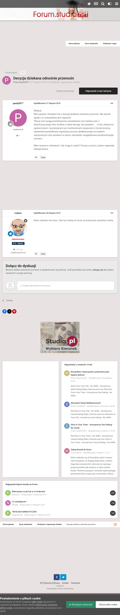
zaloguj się (97, 270)
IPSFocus (56, 583)
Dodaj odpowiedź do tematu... (36, 285)
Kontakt (65, 583)
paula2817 (24, 82)
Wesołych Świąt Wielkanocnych (86, 403)
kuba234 (16, 494)
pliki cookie (37, 602)
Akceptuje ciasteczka (79, 604)
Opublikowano (47, 103)
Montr (79, 453)
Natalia (15, 505)
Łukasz (18, 213)
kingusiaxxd (17, 515)
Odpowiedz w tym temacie (98, 91)
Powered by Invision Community (60, 589)
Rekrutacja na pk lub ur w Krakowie (28, 491)
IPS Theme (44, 583)
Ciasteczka (75, 583)
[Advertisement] (33, 43)
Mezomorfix (81, 378)
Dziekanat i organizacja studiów (65, 82)
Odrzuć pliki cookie (107, 604)
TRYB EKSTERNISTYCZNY (24, 511)
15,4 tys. (18, 249)
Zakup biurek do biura (81, 449)
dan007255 (81, 431)
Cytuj (43, 157)
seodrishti (80, 406)
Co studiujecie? (19, 501)
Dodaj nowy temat (65, 91)
